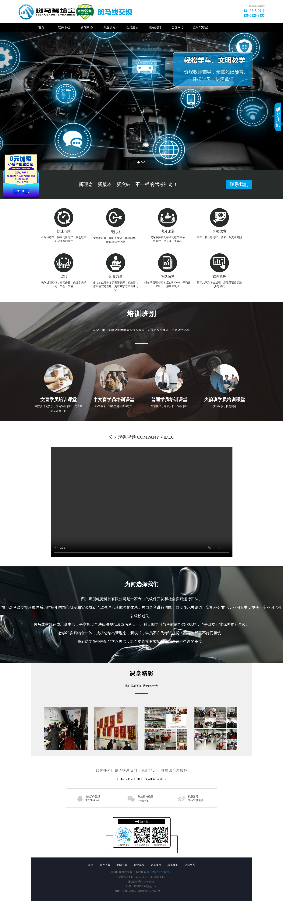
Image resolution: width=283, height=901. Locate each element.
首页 (41, 27)
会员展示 (132, 27)
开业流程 (109, 27)
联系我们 (155, 27)
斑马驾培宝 (200, 27)
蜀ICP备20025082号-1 (159, 872)
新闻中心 (87, 27)
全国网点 (178, 27)
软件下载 (64, 27)
